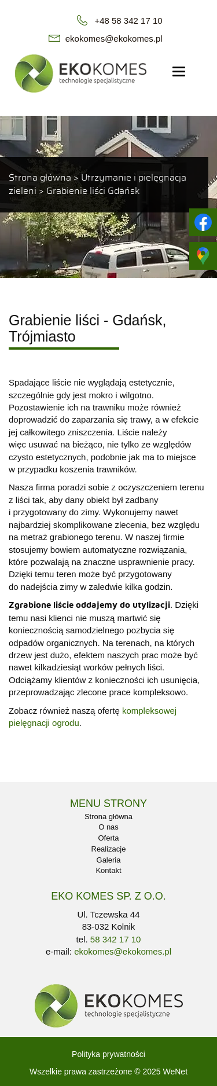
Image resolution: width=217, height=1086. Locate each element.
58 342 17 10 (115, 939)
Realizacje (108, 849)
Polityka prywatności (108, 1054)
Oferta (108, 838)
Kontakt (108, 870)
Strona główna (40, 177)
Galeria (109, 860)
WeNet (175, 1071)
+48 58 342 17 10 (128, 20)
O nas (108, 827)
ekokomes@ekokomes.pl (114, 38)
